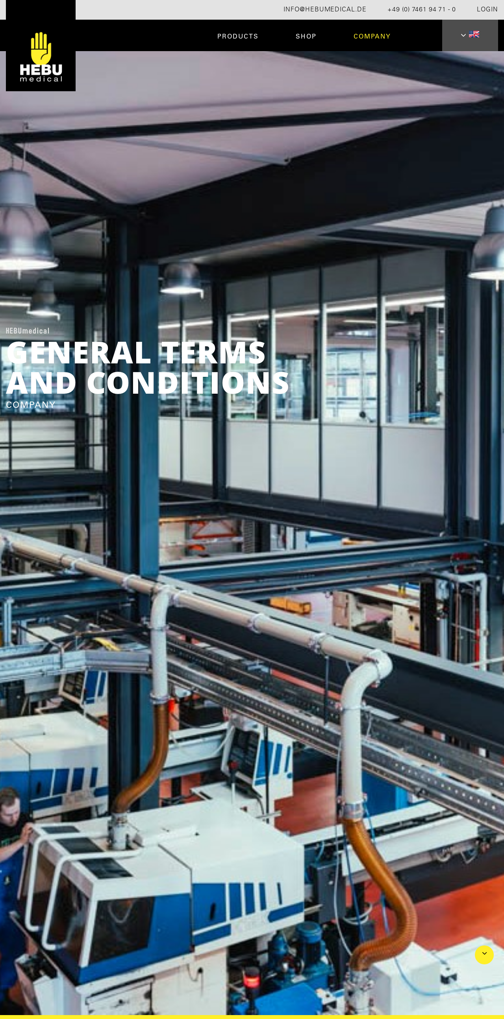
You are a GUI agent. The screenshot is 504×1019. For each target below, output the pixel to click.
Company (372, 37)
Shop (306, 37)
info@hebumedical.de (325, 10)
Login (487, 10)
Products (238, 37)
